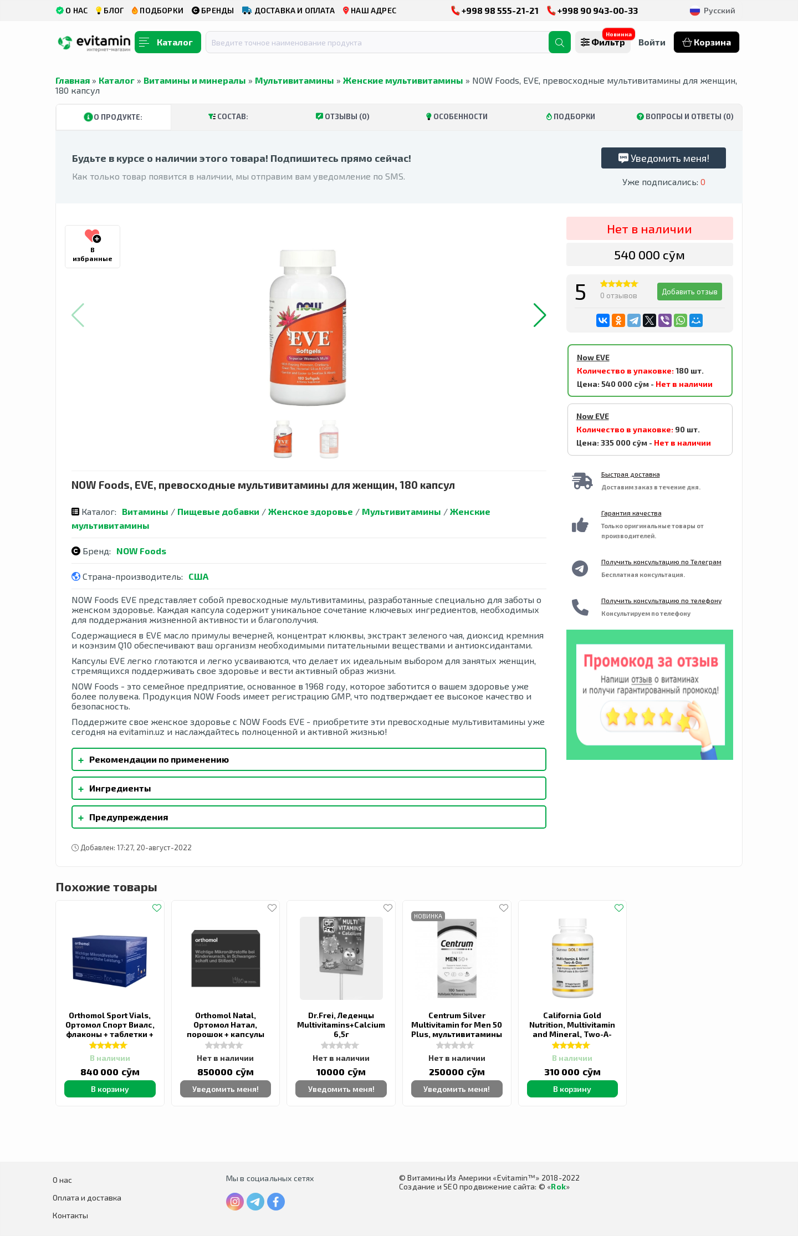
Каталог (117, 80)
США (198, 576)
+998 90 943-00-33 (592, 10)
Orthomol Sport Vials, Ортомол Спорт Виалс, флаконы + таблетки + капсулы (110, 1029)
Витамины (145, 511)
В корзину (110, 1089)
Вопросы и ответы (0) (685, 116)
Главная (72, 80)
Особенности (457, 116)
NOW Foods (141, 550)
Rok (558, 1186)
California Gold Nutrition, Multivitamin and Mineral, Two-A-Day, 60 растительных (572, 1029)
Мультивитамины (294, 80)
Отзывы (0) (343, 116)
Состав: (228, 116)
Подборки (570, 116)
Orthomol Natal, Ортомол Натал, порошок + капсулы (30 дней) (225, 1029)
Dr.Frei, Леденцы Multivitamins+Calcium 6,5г (341, 1024)
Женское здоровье (310, 511)
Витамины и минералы (195, 80)
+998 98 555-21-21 (495, 10)
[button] (540, 315)
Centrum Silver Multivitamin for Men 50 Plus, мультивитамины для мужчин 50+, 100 (456, 1029)
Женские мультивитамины (403, 80)
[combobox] (384, 42)
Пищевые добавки (218, 511)
